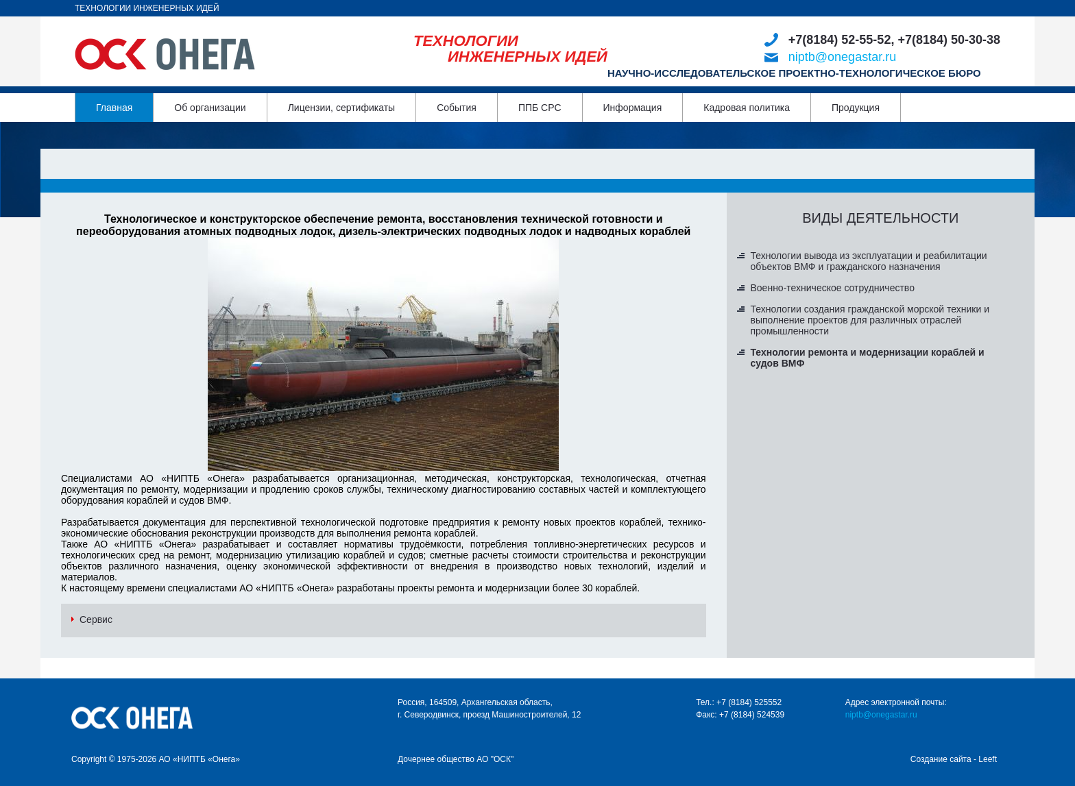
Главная (114, 107)
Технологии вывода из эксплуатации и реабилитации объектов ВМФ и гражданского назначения (869, 261)
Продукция (856, 107)
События (456, 107)
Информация (632, 107)
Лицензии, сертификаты (341, 107)
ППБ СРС (539, 107)
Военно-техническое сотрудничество (833, 287)
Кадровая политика (746, 107)
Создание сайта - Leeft (953, 759)
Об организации (209, 107)
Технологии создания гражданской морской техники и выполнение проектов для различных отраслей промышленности (870, 320)
